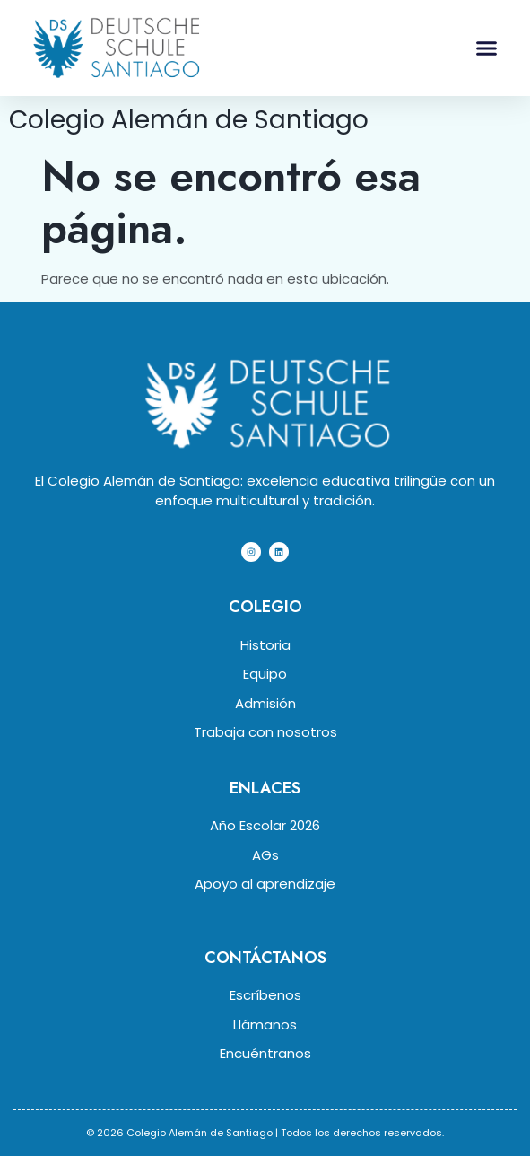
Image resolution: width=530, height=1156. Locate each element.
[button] (487, 48)
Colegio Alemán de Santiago (189, 119)
